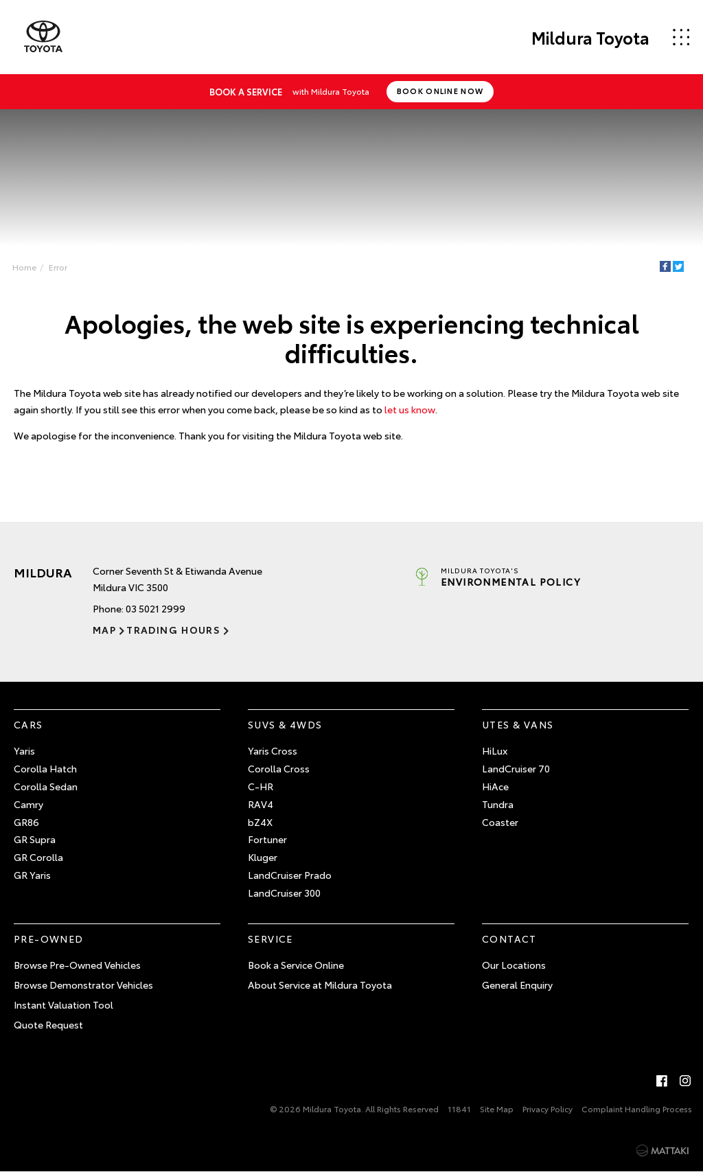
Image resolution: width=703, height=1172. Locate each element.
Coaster (500, 822)
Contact (509, 938)
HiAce (495, 786)
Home (24, 267)
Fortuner (267, 839)
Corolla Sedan (46, 786)
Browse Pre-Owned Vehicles (77, 965)
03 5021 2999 (155, 608)
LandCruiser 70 (516, 768)
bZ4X (260, 822)
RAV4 (260, 804)
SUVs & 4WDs (285, 724)
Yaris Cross (272, 750)
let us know (409, 409)
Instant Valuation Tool (63, 1004)
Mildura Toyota (590, 37)
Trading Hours (173, 629)
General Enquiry (517, 984)
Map (104, 629)
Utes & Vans (517, 724)
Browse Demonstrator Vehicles (83, 984)
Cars (28, 724)
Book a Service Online (296, 965)
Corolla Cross (279, 768)
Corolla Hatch (45, 768)
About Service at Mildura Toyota (320, 984)
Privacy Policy (547, 1108)
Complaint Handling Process (636, 1108)
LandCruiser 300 (284, 892)
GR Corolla (38, 857)
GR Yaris (32, 875)
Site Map (497, 1108)
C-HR (260, 786)
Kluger (262, 857)
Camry (28, 804)
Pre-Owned (49, 938)
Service (270, 938)
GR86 (26, 822)
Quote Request (48, 1024)
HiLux (494, 750)
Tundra (498, 804)
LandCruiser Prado (290, 875)
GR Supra (35, 839)
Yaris (24, 750)
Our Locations (514, 965)
